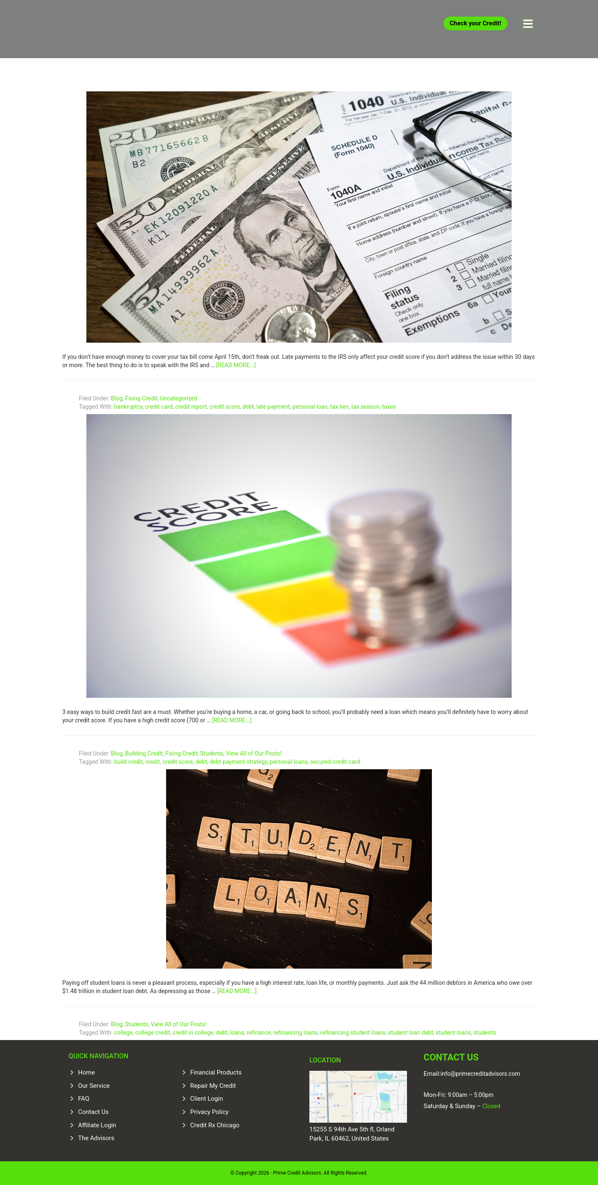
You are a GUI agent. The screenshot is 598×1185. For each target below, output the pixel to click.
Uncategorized (178, 398)
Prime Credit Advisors (124, 29)
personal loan (310, 406)
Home (86, 1072)
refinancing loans (295, 1032)
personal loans (289, 761)
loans (237, 1032)
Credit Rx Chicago (214, 1125)
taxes (389, 406)
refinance (259, 1032)
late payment (273, 406)
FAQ (83, 1098)
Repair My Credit (213, 1085)
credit (152, 761)
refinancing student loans (352, 1032)
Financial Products (216, 1072)
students (484, 1032)
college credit (152, 1032)
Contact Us (93, 1112)
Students (211, 753)
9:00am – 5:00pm (470, 1095)
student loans (453, 1032)
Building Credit (144, 753)
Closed (490, 1106)
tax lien (339, 406)
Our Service (94, 1085)
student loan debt (410, 1032)
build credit (128, 761)
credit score (224, 406)
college (123, 1032)
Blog (117, 398)
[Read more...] (236, 365)
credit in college (193, 1032)
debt (248, 406)
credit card (158, 406)
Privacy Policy (209, 1112)
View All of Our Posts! (254, 753)
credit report (191, 406)
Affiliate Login (97, 1125)
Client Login (206, 1098)
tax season (365, 406)
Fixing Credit (141, 398)
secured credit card (335, 761)
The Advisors (96, 1138)
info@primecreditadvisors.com (480, 1073)
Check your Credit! (475, 23)
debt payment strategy (238, 761)
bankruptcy (128, 406)
